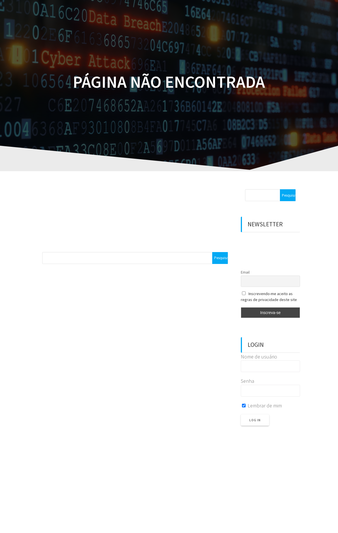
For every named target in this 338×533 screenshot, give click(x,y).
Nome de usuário (259, 356)
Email (245, 272)
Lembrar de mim (262, 405)
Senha (247, 381)
